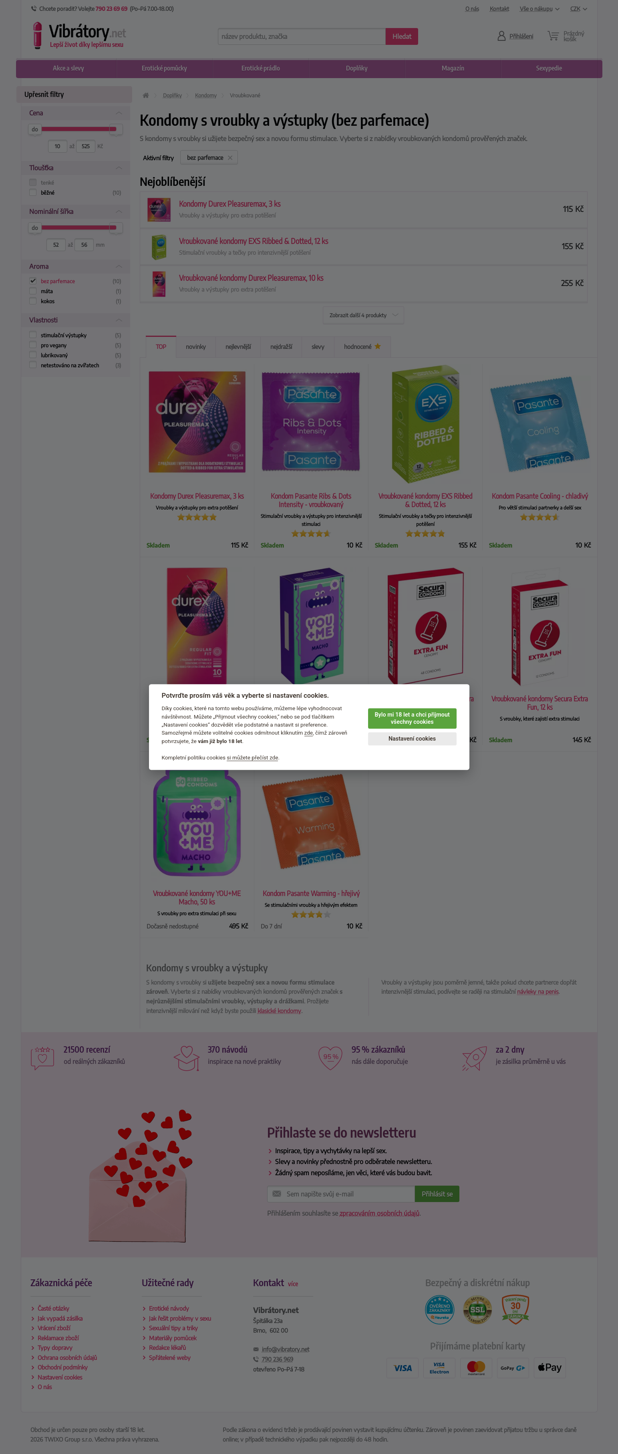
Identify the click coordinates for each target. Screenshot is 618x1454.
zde (308, 733)
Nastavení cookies (412, 738)
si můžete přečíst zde (252, 757)
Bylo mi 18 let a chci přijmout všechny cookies (411, 718)
